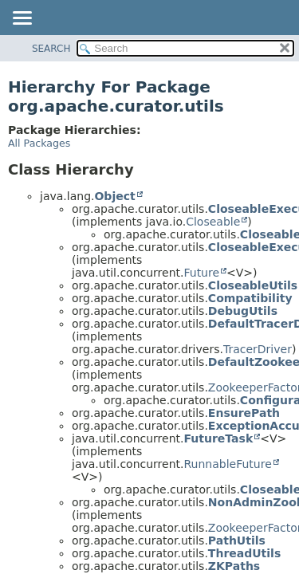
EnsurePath (244, 413)
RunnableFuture (227, 464)
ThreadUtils (244, 553)
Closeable (213, 221)
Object (114, 196)
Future (201, 272)
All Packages (39, 143)
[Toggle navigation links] (21, 19)
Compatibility (250, 298)
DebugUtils (242, 311)
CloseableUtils (252, 285)
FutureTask (218, 438)
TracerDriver (257, 349)
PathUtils (237, 540)
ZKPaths (234, 566)
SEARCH (51, 48)
